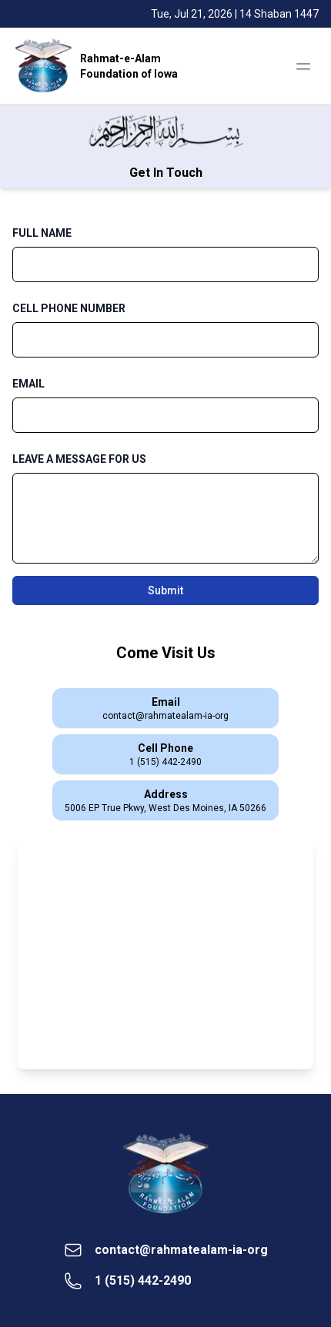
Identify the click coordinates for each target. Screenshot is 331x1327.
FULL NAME (42, 233)
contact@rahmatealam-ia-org (181, 1249)
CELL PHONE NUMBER (68, 308)
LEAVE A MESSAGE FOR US (79, 459)
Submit (165, 590)
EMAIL (28, 383)
